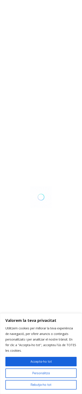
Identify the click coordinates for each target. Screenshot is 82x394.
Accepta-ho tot (41, 362)
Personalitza (41, 373)
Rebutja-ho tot (41, 385)
